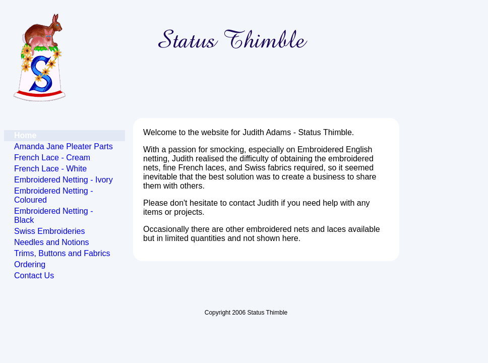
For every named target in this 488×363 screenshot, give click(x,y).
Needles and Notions (51, 242)
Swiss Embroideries (49, 231)
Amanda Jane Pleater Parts (63, 146)
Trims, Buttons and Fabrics (62, 253)
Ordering (29, 264)
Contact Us (34, 275)
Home (25, 135)
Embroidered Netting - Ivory (63, 179)
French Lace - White (50, 168)
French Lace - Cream (52, 157)
